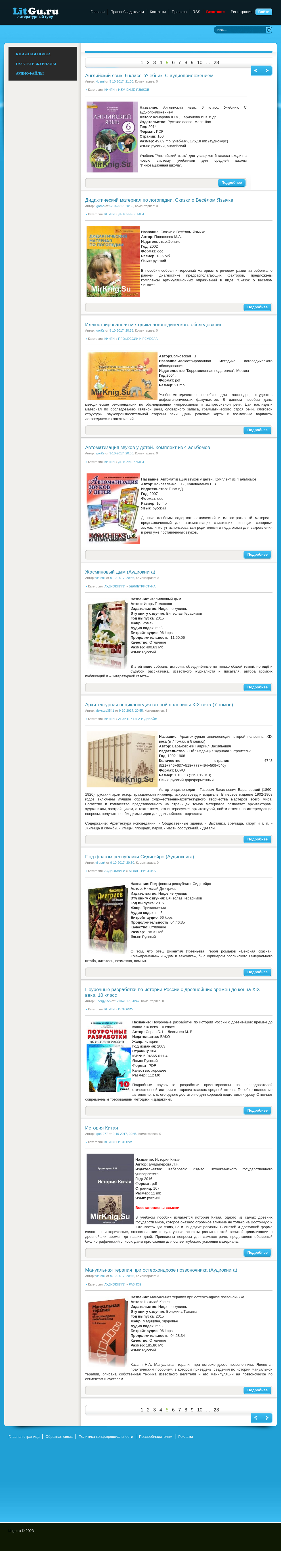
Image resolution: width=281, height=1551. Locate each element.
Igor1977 (101, 1133)
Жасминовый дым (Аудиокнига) (120, 572)
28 (216, 62)
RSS (196, 12)
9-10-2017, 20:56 (122, 577)
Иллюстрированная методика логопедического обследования (154, 324)
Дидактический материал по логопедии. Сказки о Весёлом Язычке (159, 200)
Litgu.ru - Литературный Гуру (46, 13)
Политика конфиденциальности (106, 1436)
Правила (179, 12)
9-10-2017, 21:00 (121, 81)
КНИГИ (109, 89)
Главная (97, 12)
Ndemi (99, 81)
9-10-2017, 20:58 (121, 330)
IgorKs (99, 206)
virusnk (100, 577)
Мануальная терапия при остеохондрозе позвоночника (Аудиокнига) (161, 1270)
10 (199, 62)
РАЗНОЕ (135, 1284)
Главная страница (24, 1436)
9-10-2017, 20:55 (131, 710)
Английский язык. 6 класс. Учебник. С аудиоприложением (149, 75)
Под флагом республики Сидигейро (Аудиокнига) (139, 856)
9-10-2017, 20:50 (122, 862)
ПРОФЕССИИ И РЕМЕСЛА (138, 338)
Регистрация (241, 12)
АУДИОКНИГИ (114, 586)
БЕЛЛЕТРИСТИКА (142, 586)
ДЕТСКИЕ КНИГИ (131, 214)
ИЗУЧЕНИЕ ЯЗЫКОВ (133, 89)
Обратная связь (59, 1436)
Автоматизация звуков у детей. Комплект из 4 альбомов (147, 447)
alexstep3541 (104, 710)
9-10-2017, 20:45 (125, 1133)
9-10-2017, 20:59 (121, 206)
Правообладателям (127, 12)
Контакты (158, 12)
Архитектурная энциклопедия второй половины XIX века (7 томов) (159, 704)
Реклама (185, 1436)
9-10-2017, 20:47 (127, 1001)
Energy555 (102, 1001)
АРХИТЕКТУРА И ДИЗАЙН (137, 718)
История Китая (101, 1128)
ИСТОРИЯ (125, 1009)
